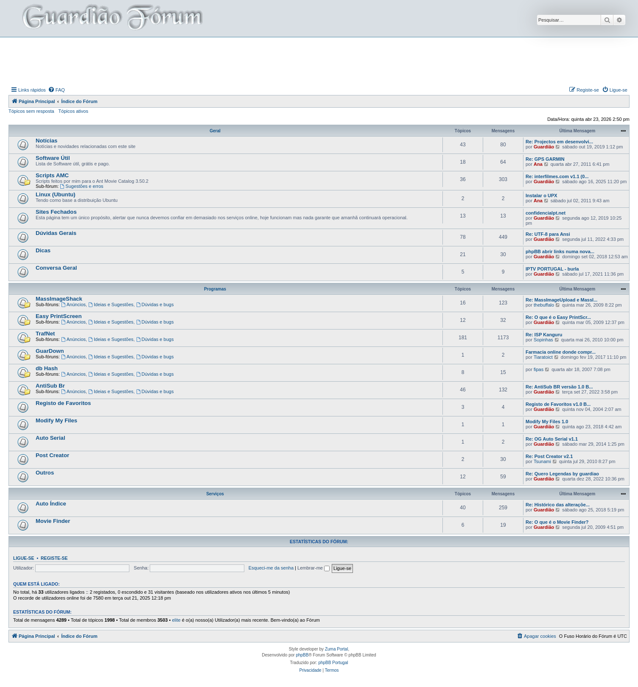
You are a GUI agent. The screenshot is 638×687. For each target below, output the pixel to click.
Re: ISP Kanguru (544, 334)
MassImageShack (59, 299)
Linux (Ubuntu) (56, 194)
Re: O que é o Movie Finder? (557, 522)
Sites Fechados (56, 212)
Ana (538, 164)
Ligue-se (23, 558)
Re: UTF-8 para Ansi (548, 234)
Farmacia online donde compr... (561, 352)
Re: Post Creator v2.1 (549, 456)
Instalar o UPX (541, 195)
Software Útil (53, 158)
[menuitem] (56, 90)
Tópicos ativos (73, 111)
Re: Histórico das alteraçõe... (558, 504)
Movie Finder (53, 521)
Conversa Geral (56, 268)
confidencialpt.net (545, 212)
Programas (215, 289)
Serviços (215, 494)
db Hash (47, 368)
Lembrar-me (313, 567)
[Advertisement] (319, 61)
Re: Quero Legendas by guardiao (562, 473)
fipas (538, 369)
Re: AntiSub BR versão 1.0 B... (559, 386)
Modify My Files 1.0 (547, 421)
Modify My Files (56, 420)
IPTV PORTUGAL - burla (552, 268)
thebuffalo (544, 304)
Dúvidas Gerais (56, 233)
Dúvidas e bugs (155, 304)
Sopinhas (543, 339)
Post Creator (52, 455)
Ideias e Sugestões (110, 304)
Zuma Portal (336, 649)
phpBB (302, 655)
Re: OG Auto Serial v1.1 (552, 438)
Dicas (43, 250)
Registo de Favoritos (63, 403)
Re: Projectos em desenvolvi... (559, 141)
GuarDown (50, 351)
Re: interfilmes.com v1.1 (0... (557, 176)
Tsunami (542, 461)
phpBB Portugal (333, 662)
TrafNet (45, 333)
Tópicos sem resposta (31, 111)
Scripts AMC (52, 175)
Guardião (544, 146)
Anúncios (73, 304)
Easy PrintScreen (59, 316)
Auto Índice (51, 503)
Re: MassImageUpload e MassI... (561, 299)
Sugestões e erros (81, 186)
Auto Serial (50, 438)
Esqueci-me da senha (271, 567)
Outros (45, 472)
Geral (215, 130)
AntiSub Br (50, 386)
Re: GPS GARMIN (545, 159)
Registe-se (54, 558)
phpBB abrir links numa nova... (560, 251)
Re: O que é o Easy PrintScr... (558, 317)
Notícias (46, 140)
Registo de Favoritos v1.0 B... (558, 404)
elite (176, 620)
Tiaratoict (543, 357)
